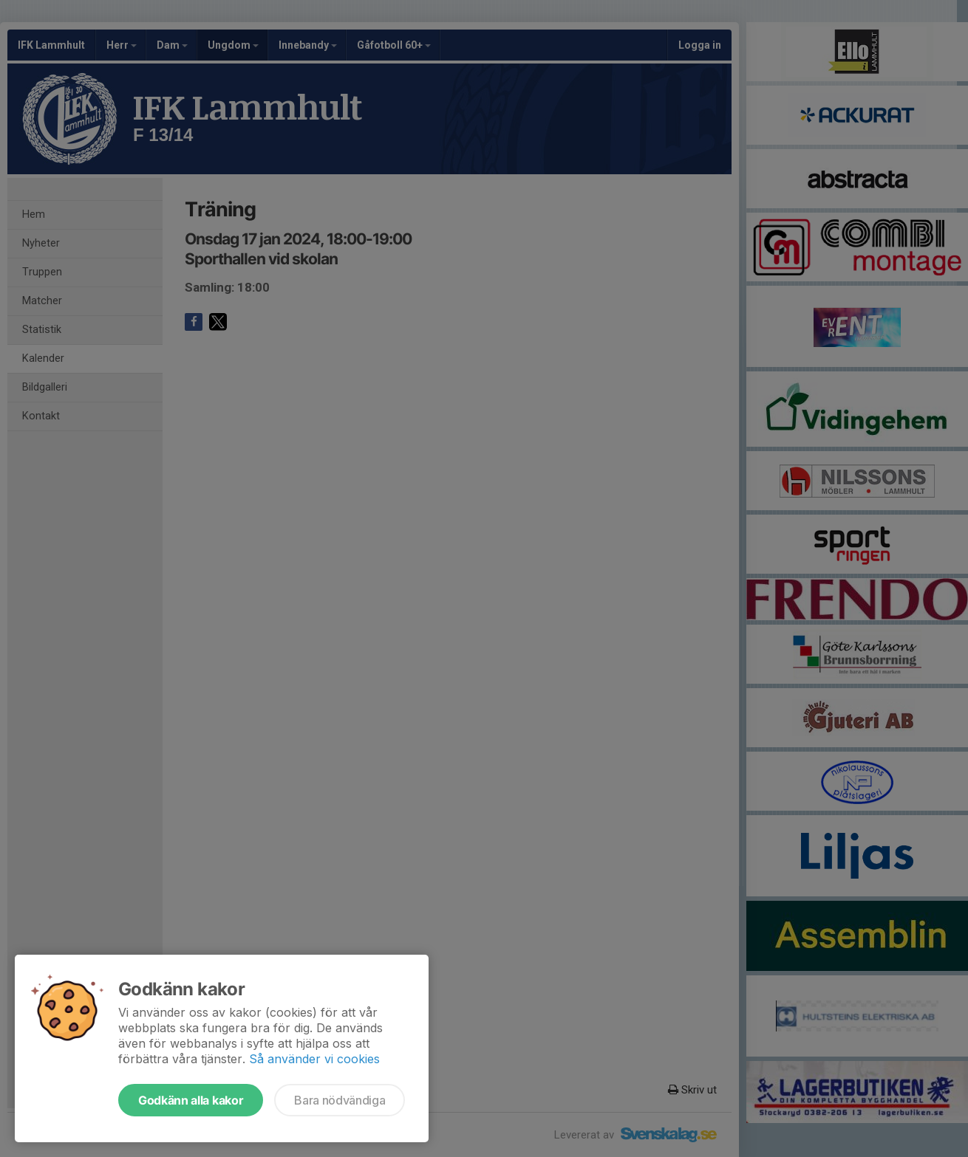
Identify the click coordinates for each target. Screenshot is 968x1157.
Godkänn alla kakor (190, 1100)
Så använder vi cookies (314, 1058)
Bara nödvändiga (339, 1100)
